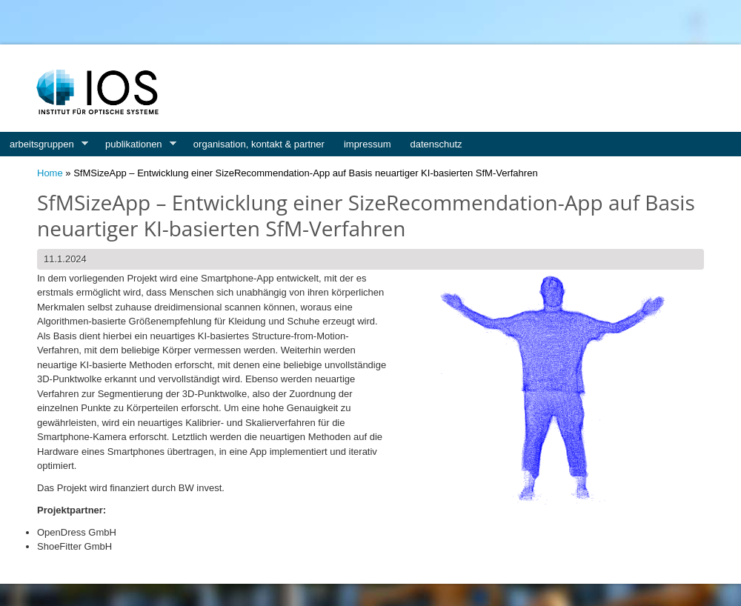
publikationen (136, 144)
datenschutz (436, 144)
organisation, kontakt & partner (259, 144)
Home (50, 173)
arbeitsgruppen (44, 144)
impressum (367, 144)
